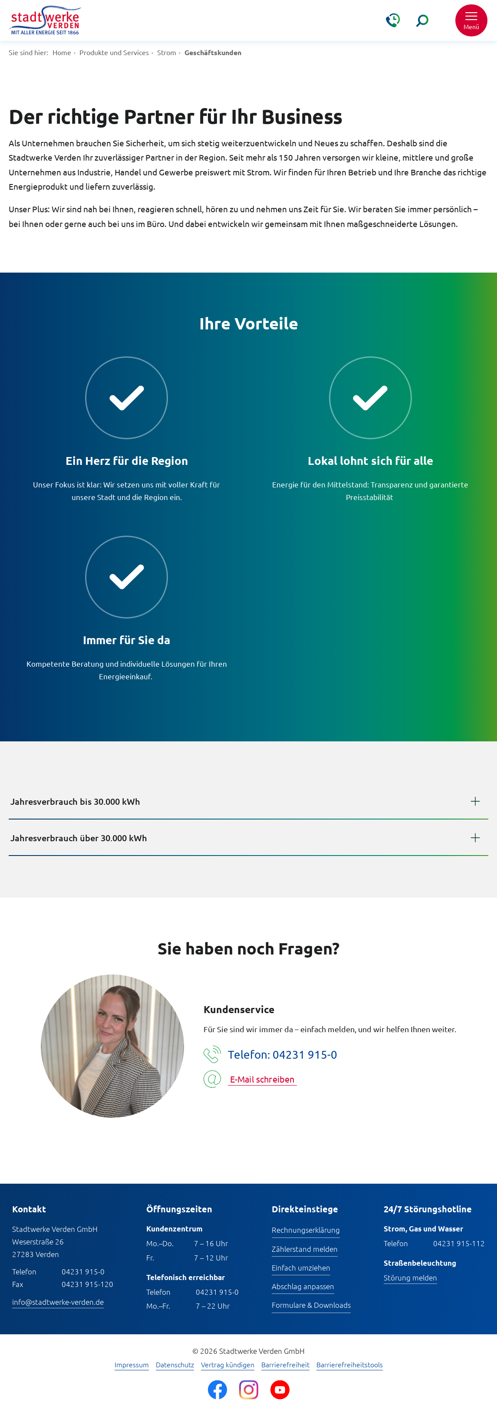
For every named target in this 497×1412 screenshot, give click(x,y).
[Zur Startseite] (45, 20)
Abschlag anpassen (303, 1286)
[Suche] (422, 20)
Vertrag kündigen (227, 1365)
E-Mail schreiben (262, 1078)
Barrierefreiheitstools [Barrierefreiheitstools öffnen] (349, 1365)
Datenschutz (175, 1365)
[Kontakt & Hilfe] (392, 20)
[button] (471, 20)
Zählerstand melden (305, 1249)
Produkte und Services (114, 52)
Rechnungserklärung (306, 1229)
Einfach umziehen (301, 1267)
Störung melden (410, 1277)
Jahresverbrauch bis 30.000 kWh (75, 801)
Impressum (132, 1365)
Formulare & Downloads (311, 1305)
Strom (166, 52)
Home (62, 52)
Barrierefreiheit (285, 1365)
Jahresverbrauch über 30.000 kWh (78, 837)
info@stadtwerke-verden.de (58, 1302)
